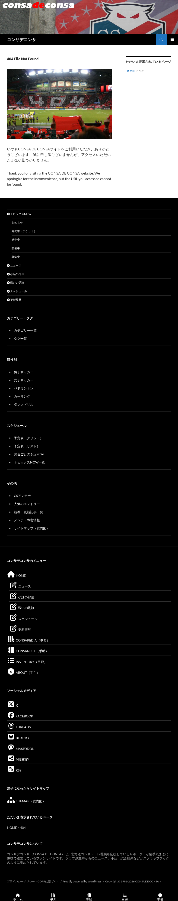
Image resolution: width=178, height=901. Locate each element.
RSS (14, 770)
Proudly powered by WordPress (82, 881)
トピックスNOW (19, 214)
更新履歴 (14, 299)
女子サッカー (23, 380)
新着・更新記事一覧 (28, 512)
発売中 (16, 239)
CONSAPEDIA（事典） (28, 640)
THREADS (19, 727)
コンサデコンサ (21, 39)
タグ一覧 (20, 338)
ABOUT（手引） (23, 672)
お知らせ (17, 222)
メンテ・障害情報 (27, 520)
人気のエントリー (27, 504)
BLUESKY (18, 738)
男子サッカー (23, 372)
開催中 (16, 248)
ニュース (14, 265)
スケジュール (17, 291)
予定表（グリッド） (28, 438)
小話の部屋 (15, 274)
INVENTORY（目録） (27, 662)
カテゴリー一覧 (25, 330)
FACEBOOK (20, 716)
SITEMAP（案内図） (26, 801)
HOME (131, 71)
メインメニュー (172, 39)
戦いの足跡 (15, 282)
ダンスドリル (23, 404)
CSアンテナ (22, 496)
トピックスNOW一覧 (29, 462)
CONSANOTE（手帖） (28, 651)
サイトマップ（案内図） (32, 528)
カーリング (22, 396)
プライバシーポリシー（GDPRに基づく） (33, 881)
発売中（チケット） (24, 231)
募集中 (16, 257)
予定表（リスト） (27, 446)
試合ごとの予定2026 (29, 454)
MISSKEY (18, 759)
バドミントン (23, 388)
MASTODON (21, 749)
